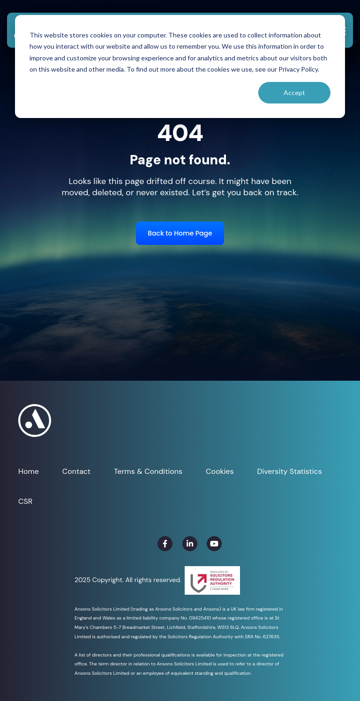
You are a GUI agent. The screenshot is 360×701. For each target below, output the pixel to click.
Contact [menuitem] (76, 471)
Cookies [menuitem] (219, 471)
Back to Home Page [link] (180, 233)
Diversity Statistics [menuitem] (289, 471)
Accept (294, 92)
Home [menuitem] (28, 471)
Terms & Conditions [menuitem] (148, 471)
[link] (165, 543)
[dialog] (180, 66)
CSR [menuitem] (25, 501)
